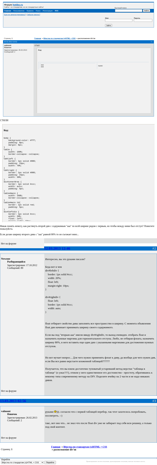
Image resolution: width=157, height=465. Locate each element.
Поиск (38, 11)
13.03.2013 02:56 (13, 401)
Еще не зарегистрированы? (15, 15)
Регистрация (48, 11)
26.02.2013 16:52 (10, 42)
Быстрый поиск (128, 9)
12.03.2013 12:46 (57, 248)
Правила (30, 11)
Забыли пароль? (33, 15)
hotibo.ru (18, 4)
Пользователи (18, 11)
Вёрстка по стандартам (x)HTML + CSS (60, 38)
